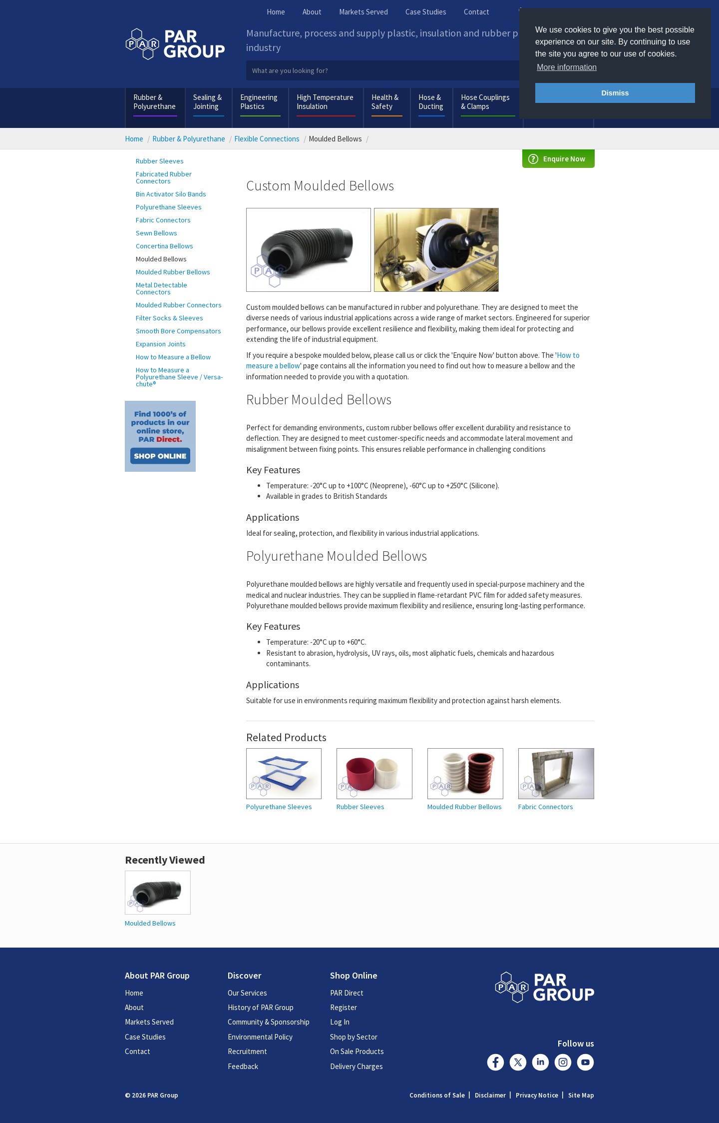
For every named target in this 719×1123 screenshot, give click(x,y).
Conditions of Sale (437, 1095)
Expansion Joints (161, 343)
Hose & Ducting (430, 101)
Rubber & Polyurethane (154, 101)
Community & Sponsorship (269, 1022)
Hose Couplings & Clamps (485, 101)
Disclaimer (490, 1095)
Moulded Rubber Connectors (179, 304)
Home (276, 11)
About (312, 11)
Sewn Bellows (156, 232)
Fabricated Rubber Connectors (164, 177)
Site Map (581, 1095)
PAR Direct (346, 993)
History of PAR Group (261, 1007)
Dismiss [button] (615, 93)
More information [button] (567, 67)
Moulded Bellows (161, 258)
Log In (340, 1022)
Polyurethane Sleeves (169, 206)
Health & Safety (384, 101)
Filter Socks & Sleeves (169, 317)
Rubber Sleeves (160, 160)
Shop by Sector (353, 1037)
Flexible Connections (267, 138)
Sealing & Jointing (207, 101)
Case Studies (425, 11)
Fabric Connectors (163, 219)
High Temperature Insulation (325, 101)
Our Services (247, 993)
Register (343, 1007)
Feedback (243, 1066)
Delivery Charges (356, 1066)
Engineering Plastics (259, 101)
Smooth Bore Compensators (178, 330)
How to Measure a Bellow (173, 356)
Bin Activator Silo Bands (171, 193)
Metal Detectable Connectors (161, 288)
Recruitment (247, 1051)
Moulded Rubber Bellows (173, 271)
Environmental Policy (260, 1037)
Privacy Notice (537, 1095)
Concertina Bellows (164, 245)
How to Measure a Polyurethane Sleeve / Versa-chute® (179, 376)
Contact (476, 11)
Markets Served (363, 11)
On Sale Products (357, 1051)
